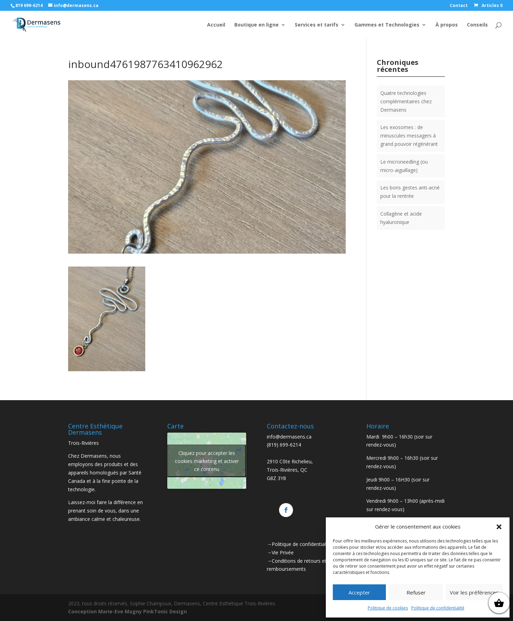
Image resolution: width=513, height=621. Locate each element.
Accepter (359, 592)
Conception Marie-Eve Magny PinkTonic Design (127, 611)
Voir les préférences (474, 592)
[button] (499, 526)
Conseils (477, 25)
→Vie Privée (280, 552)
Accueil (216, 25)
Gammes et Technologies (386, 25)
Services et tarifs (316, 25)
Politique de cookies (388, 608)
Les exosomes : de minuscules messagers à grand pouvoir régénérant (409, 135)
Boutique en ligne (256, 25)
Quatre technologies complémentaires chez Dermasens (406, 101)
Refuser (416, 592)
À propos (446, 25)
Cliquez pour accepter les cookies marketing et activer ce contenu (207, 460)
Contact (459, 5)
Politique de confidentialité (437, 608)
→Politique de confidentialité (299, 544)
